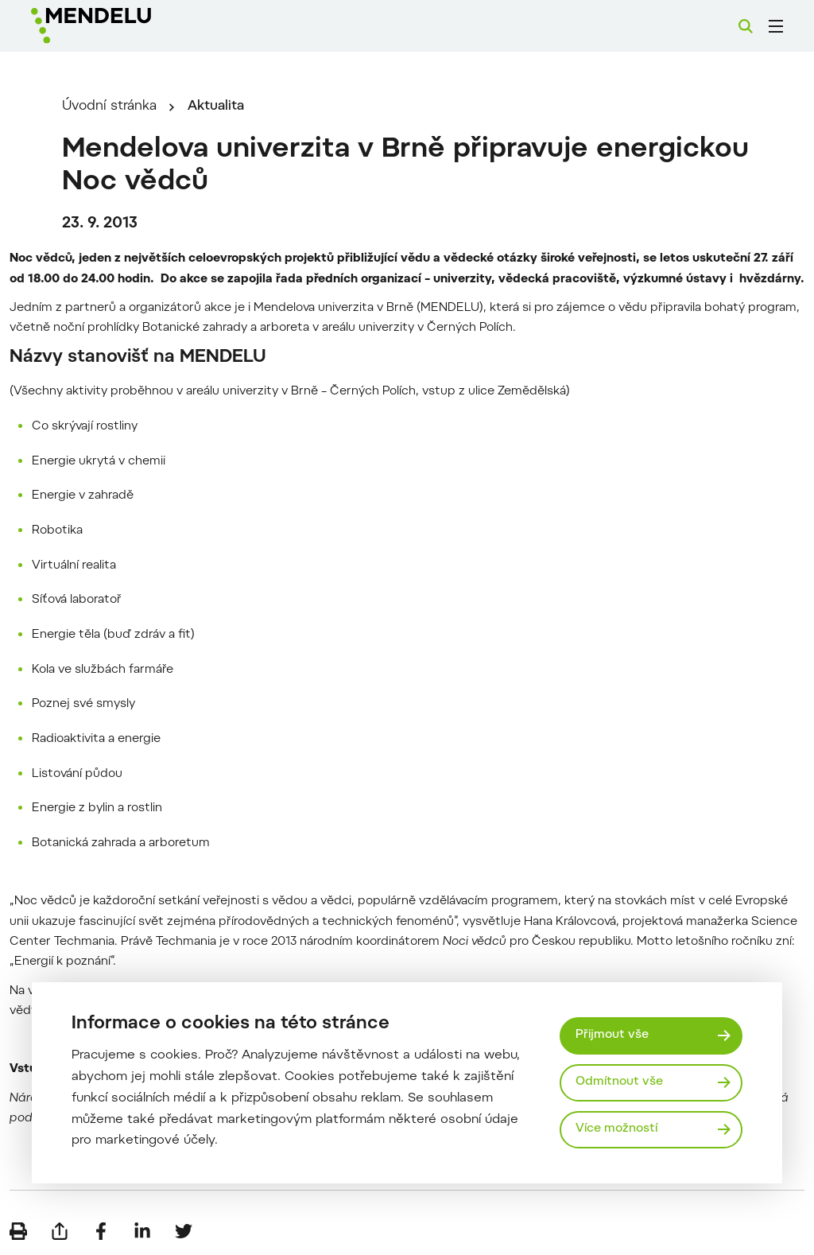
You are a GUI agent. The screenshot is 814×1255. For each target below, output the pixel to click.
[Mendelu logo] (117, 26)
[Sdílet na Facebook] (101, 1231)
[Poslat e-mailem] (59, 1231)
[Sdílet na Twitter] (183, 1231)
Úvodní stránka (109, 106)
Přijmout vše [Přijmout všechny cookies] (612, 1035)
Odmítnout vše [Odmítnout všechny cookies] (619, 1082)
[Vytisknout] (18, 1231)
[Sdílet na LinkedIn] (142, 1231)
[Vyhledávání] (745, 26)
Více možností (616, 1129)
